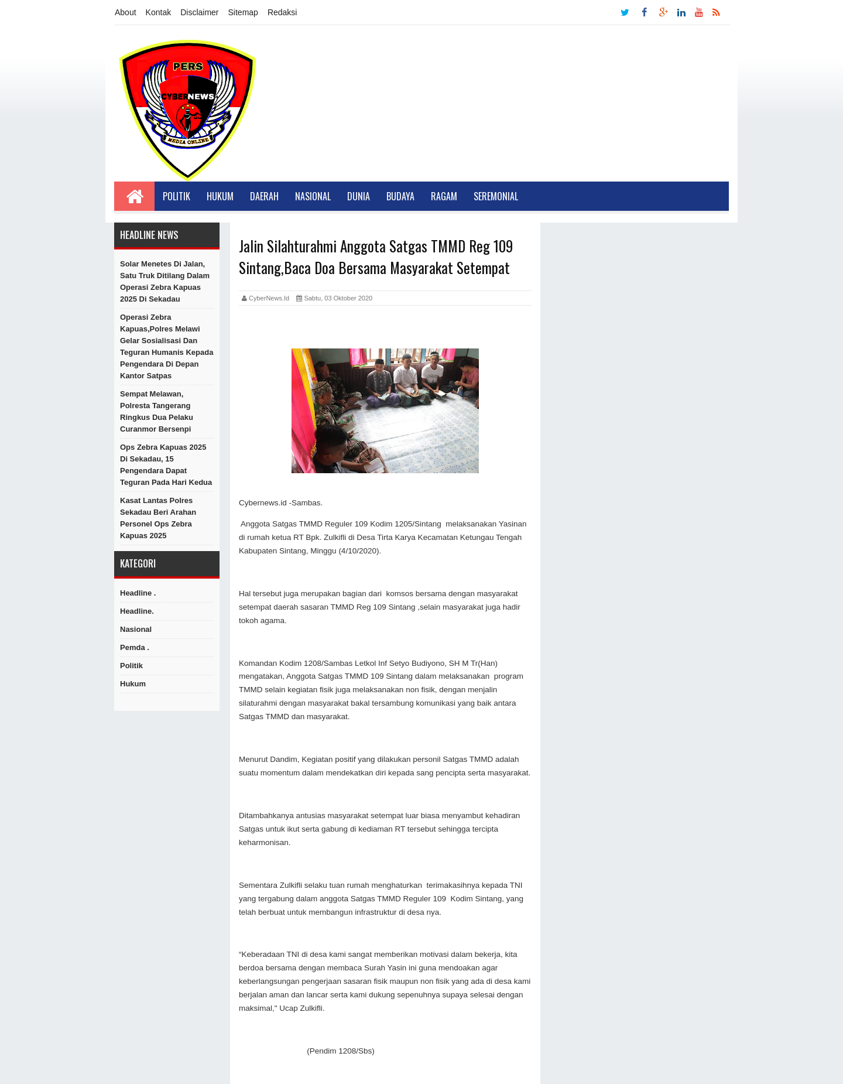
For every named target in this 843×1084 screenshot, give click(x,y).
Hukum (220, 196)
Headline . (138, 593)
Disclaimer (199, 12)
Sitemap (243, 12)
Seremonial (496, 196)
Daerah (264, 196)
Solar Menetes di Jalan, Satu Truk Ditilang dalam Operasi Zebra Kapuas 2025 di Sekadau (165, 281)
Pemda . (134, 647)
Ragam (444, 196)
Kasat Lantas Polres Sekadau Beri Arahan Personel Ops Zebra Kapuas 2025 (158, 518)
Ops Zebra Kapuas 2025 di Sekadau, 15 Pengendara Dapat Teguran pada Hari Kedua (166, 465)
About (125, 12)
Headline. (137, 611)
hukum (133, 683)
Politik (176, 196)
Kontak (159, 12)
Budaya (400, 196)
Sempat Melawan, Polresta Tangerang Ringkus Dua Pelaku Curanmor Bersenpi (156, 411)
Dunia (358, 196)
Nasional (313, 196)
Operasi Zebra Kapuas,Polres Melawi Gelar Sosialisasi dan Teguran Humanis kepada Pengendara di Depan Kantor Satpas (166, 346)
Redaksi (282, 12)
